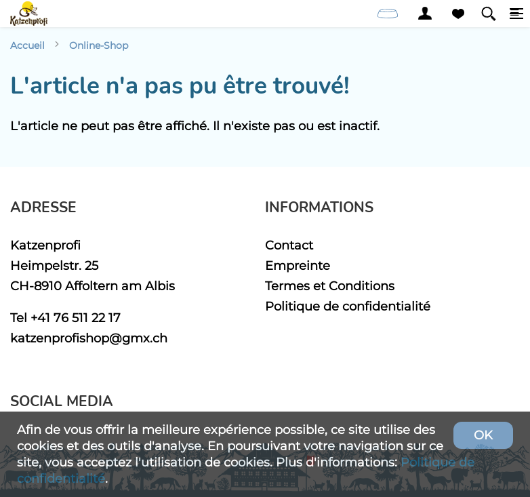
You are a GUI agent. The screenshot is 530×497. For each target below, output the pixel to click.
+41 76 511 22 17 (75, 318)
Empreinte (297, 265)
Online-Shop (98, 45)
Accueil (27, 45)
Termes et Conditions (329, 286)
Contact (289, 245)
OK (483, 435)
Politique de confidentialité (347, 306)
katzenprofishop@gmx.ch (88, 338)
